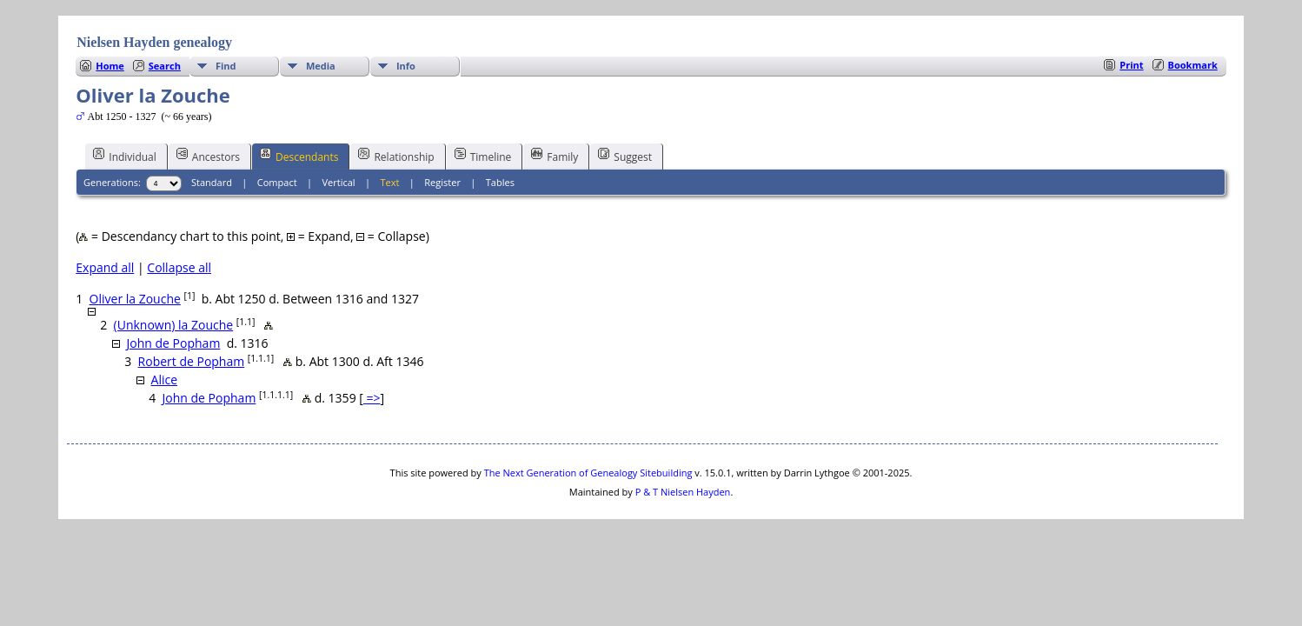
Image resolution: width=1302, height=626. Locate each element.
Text (390, 182)
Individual (124, 155)
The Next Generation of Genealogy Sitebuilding (588, 472)
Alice (164, 379)
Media (320, 65)
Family (554, 155)
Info (405, 65)
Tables (500, 182)
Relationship (396, 155)
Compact (277, 182)
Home (110, 65)
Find (226, 65)
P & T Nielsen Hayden (683, 491)
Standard (211, 182)
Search (165, 65)
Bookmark (1193, 64)
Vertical (338, 182)
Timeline (483, 155)
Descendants (299, 155)
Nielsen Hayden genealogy (154, 42)
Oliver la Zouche (135, 298)
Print (1131, 64)
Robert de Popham (191, 361)
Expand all (105, 267)
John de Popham (174, 343)
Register (442, 182)
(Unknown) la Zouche (174, 324)
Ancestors (208, 155)
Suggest (625, 155)
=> (372, 398)
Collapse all (179, 267)
